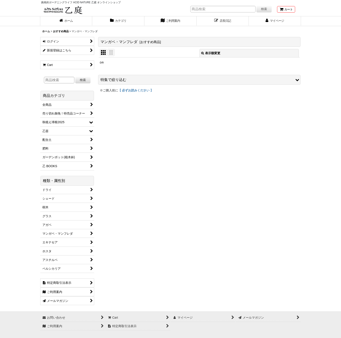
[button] (199, 80)
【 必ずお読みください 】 (135, 90)
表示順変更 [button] (210, 53)
